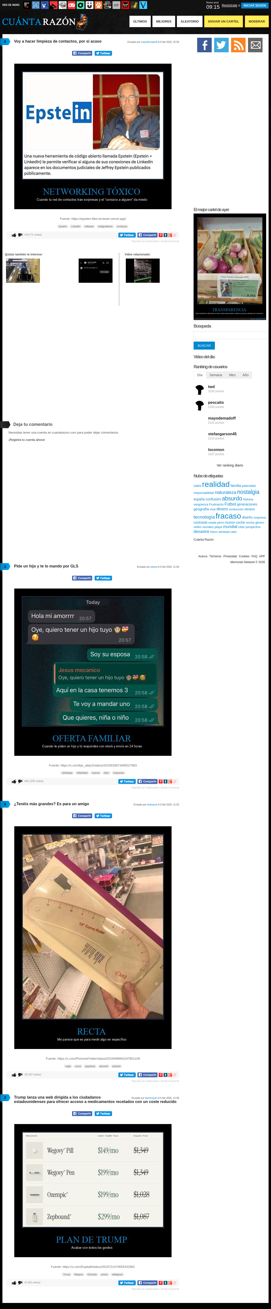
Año (245, 375)
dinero (222, 509)
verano (249, 509)
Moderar (257, 21)
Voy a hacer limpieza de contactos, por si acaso (58, 41)
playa (218, 527)
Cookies (244, 556)
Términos (215, 556)
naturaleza (225, 492)
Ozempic (92, 1274)
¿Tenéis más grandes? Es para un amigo (51, 804)
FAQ (254, 556)
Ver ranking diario (230, 465)
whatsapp (67, 773)
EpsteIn (63, 226)
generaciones (247, 504)
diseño (247, 517)
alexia (154, 567)
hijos (106, 773)
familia (236, 485)
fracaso (228, 516)
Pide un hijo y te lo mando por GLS (46, 566)
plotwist (116, 1066)
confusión (213, 499)
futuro (214, 532)
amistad (224, 532)
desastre (201, 531)
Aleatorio (190, 21)
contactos (122, 226)
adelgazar (117, 1274)
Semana (216, 375)
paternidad (249, 486)
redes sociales (204, 527)
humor (230, 522)
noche (250, 522)
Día (200, 375)
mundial (230, 526)
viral (213, 509)
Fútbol (230, 504)
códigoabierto (105, 226)
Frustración (216, 504)
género (259, 522)
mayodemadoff (149, 42)
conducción (236, 509)
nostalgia (248, 492)
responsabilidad (204, 493)
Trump (66, 1274)
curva (78, 1066)
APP (262, 556)
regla (68, 1066)
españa (199, 499)
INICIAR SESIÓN (255, 5)
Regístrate (229, 5)
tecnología (204, 517)
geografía (201, 509)
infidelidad (82, 773)
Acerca (202, 556)
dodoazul (152, 804)
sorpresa (260, 517)
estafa (212, 522)
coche (240, 522)
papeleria (90, 1066)
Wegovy (78, 1274)
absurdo (103, 1066)
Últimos (140, 21)
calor (233, 532)
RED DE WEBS (11, 5)
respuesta (118, 773)
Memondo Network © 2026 (247, 562)
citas (241, 527)
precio (104, 1274)
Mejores (164, 21)
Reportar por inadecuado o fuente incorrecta (155, 241)
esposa (96, 773)
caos (197, 485)
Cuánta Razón (204, 539)
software (89, 226)
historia (248, 499)
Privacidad (230, 556)
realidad (216, 484)
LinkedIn (75, 226)
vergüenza (201, 504)
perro (221, 522)
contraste (201, 522)
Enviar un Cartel (223, 21)
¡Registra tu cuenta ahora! (26, 440)
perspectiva (253, 527)
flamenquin (151, 1098)
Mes (232, 375)
